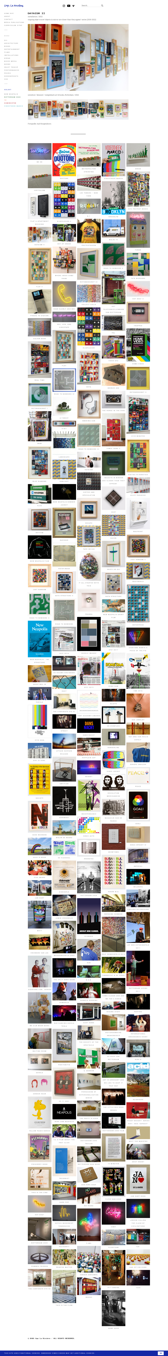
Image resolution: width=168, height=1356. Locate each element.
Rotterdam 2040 (12, 97)
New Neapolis (11, 94)
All (6, 40)
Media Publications (14, 22)
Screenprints (11, 76)
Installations (11, 55)
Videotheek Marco (13, 106)
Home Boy (9, 13)
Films (7, 52)
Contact (8, 19)
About (7, 16)
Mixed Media (10, 61)
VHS (6, 79)
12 (5, 100)
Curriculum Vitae (13, 25)
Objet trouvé (11, 67)
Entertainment (12, 49)
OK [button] (161, 1353)
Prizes (7, 73)
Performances (11, 70)
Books (7, 46)
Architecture (11, 43)
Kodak (7, 58)
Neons (7, 64)
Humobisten (10, 103)
